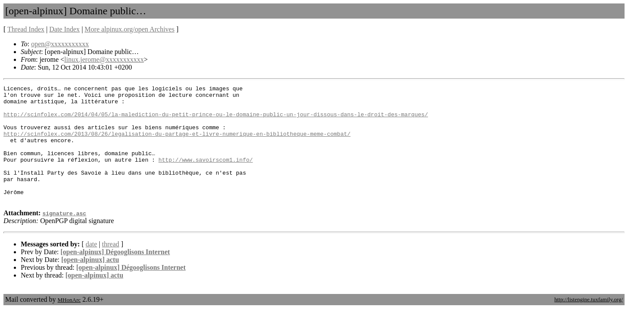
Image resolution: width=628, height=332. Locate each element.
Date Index (64, 29)
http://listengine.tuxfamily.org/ (588, 322)
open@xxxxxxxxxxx (60, 44)
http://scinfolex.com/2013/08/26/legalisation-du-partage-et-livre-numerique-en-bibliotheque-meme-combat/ (176, 144)
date (91, 267)
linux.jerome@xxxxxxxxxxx (104, 59)
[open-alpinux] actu (90, 283)
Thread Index (25, 29)
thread (110, 267)
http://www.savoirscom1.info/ (206, 175)
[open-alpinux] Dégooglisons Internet (115, 275)
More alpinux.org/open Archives (129, 29)
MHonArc (68, 323)
